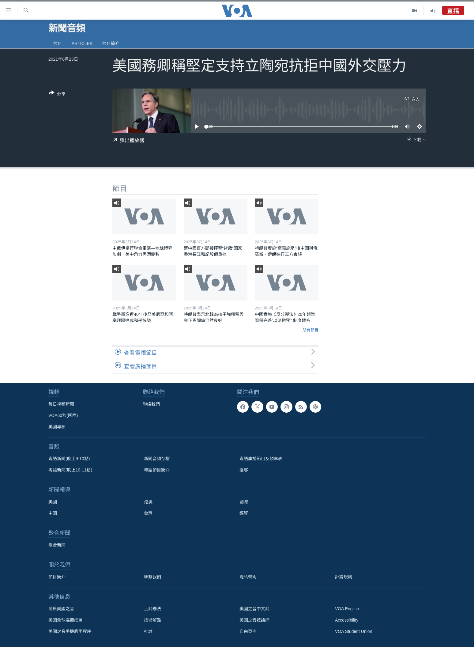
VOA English (347, 608)
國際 (243, 501)
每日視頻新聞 (61, 404)
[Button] (57, 95)
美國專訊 (57, 426)
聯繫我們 (152, 576)
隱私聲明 (248, 576)
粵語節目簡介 (157, 469)
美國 (52, 501)
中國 (52, 513)
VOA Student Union (353, 631)
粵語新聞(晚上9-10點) (69, 458)
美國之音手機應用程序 (69, 631)
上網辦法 (152, 608)
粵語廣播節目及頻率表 (260, 458)
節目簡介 (110, 43)
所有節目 (310, 330)
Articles (82, 43)
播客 (243, 469)
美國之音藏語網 (254, 620)
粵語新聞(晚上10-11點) (70, 469)
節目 (57, 43)
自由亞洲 (248, 631)
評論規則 (343, 576)
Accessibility (346, 620)
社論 (148, 631)
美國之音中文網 (254, 608)
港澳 (148, 501)
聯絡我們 (151, 404)
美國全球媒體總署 (65, 620)
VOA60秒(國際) (63, 415)
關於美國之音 (61, 608)
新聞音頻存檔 (157, 458)
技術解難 (152, 620)
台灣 (148, 513)
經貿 (243, 513)
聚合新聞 (57, 545)
